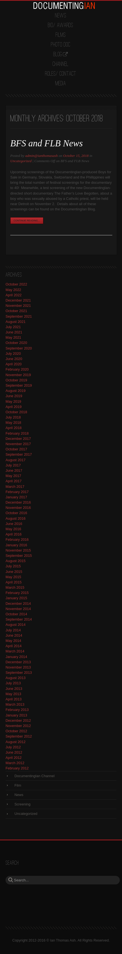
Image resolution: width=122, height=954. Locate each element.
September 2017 (19, 454)
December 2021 (18, 300)
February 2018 (17, 433)
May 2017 (13, 476)
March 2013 (15, 704)
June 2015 (14, 572)
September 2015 (19, 555)
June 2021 (14, 332)
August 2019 (16, 391)
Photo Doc (60, 45)
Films (61, 35)
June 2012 (14, 752)
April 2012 (14, 758)
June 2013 (14, 689)
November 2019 (18, 375)
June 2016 (14, 524)
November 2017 (18, 444)
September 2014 (19, 619)
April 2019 (14, 407)
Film (17, 785)
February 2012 (17, 768)
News (60, 15)
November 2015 (18, 550)
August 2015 (16, 561)
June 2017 (14, 470)
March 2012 (15, 763)
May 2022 (13, 290)
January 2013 (16, 715)
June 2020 (14, 359)
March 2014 (15, 651)
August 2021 (16, 322)
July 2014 (13, 630)
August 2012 (16, 742)
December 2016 (18, 502)
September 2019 (19, 385)
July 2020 (13, 353)
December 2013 (18, 662)
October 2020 (16, 343)
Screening (22, 804)
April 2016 (14, 534)
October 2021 (16, 311)
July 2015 (13, 566)
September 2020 (19, 348)
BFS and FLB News (46, 143)
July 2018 (13, 417)
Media (60, 83)
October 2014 (16, 614)
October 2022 (16, 284)
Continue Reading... (27, 220)
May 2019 (13, 401)
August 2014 (16, 625)
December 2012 (18, 720)
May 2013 (13, 694)
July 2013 (13, 683)
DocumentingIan (64, 5)
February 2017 (17, 492)
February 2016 (17, 539)
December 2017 (18, 439)
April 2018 (14, 428)
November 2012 (18, 726)
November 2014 (18, 609)
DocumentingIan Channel (34, 776)
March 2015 (15, 587)
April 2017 (14, 481)
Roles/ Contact (60, 74)
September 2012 (19, 736)
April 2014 (14, 646)
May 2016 (13, 529)
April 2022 (14, 295)
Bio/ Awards (60, 25)
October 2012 (16, 731)
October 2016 (16, 513)
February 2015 (17, 593)
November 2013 (18, 667)
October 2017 (16, 449)
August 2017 (16, 460)
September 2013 (19, 672)
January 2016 (16, 545)
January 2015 (16, 598)
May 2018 (13, 422)
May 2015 (13, 577)
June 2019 (14, 396)
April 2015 (14, 582)
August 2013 (16, 678)
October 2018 (16, 412)
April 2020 (14, 364)
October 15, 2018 (75, 156)
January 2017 (16, 497)
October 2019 (16, 380)
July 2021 (13, 327)
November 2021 (18, 305)
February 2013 (17, 710)
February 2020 (17, 369)
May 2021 (13, 337)
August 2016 (16, 518)
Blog (57, 54)
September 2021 (19, 316)
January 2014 (16, 657)
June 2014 (14, 635)
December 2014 (18, 603)
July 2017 (13, 465)
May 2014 (13, 641)
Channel (60, 64)
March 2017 (15, 486)
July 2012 (13, 747)
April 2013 (14, 699)
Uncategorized (21, 161)
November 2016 (18, 508)
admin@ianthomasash (41, 156)
